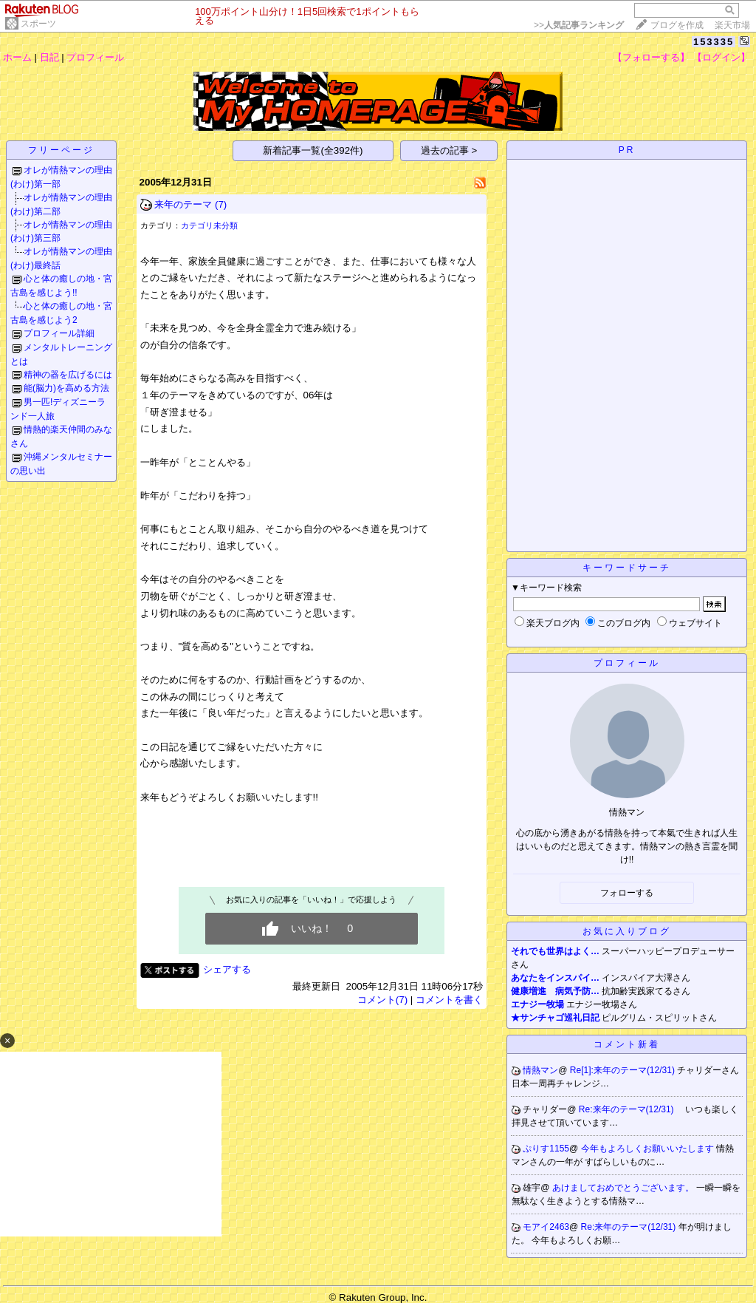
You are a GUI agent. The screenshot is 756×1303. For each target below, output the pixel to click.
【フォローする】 (651, 57)
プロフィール (95, 57)
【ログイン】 (721, 57)
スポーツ (38, 23)
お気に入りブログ (627, 931)
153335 (713, 41)
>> (579, 25)
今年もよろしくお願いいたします (648, 1148)
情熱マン (540, 1070)
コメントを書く (449, 999)
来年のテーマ (183, 204)
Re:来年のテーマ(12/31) (627, 1109)
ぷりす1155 (546, 1148)
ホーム (17, 57)
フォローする (626, 893)
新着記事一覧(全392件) (312, 150)
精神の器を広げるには (68, 375)
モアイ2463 (546, 1227)
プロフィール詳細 (59, 333)
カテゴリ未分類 (209, 225)
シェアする (227, 969)
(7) (221, 204)
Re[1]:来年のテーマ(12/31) (623, 1070)
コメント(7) (382, 999)
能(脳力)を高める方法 (66, 388)
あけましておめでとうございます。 (624, 1188)
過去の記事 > (449, 150)
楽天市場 (732, 25)
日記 (49, 57)
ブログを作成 (677, 25)
